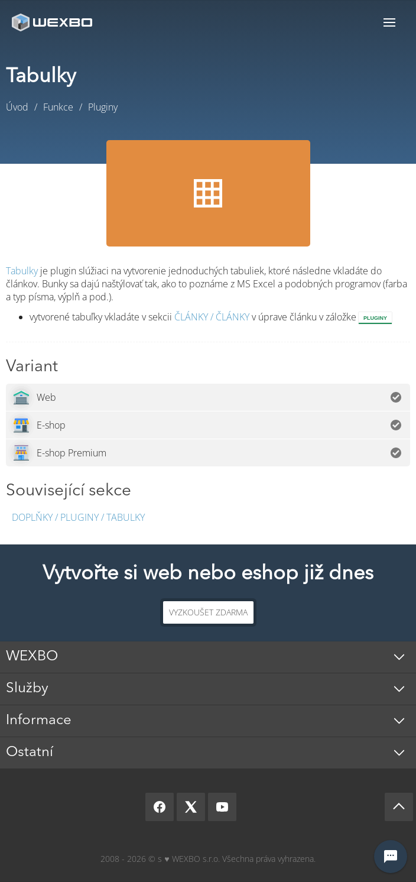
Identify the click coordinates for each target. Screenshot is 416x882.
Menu (389, 22)
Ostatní (29, 752)
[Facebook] (159, 807)
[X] (191, 807)
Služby (27, 689)
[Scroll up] (399, 807)
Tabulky (22, 270)
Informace (39, 721)
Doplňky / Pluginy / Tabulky (78, 517)
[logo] (53, 22)
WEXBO (32, 657)
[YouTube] (222, 807)
